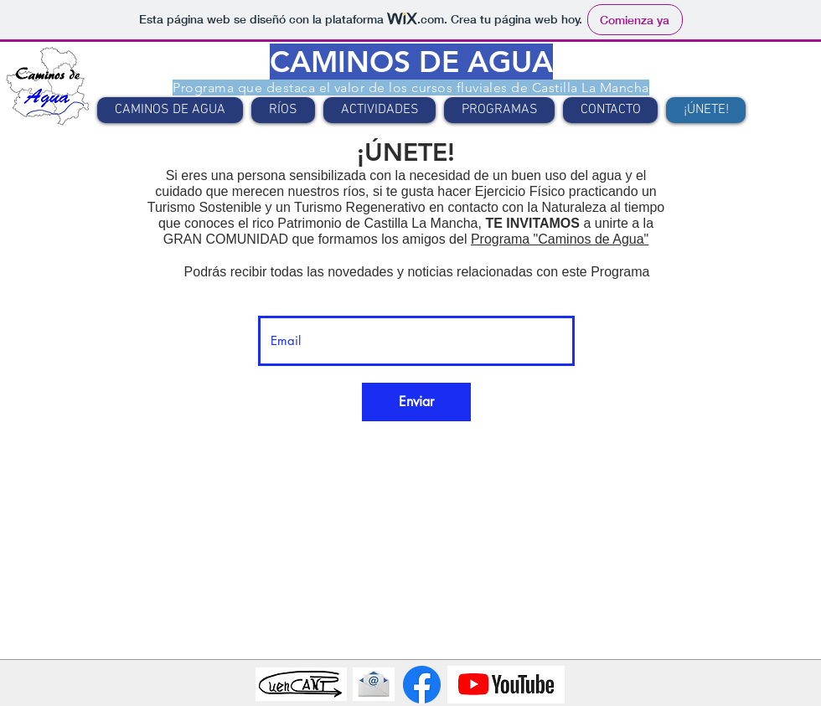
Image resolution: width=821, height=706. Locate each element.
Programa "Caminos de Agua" (559, 239)
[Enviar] (416, 402)
